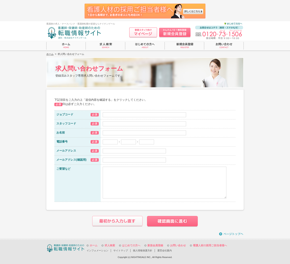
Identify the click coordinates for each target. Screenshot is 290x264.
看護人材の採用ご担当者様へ (210, 245)
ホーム (50, 54)
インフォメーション (97, 250)
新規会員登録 (155, 245)
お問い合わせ (178, 245)
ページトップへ (231, 233)
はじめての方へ (131, 245)
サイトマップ (120, 250)
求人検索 (110, 245)
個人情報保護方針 (142, 250)
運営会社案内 (164, 250)
